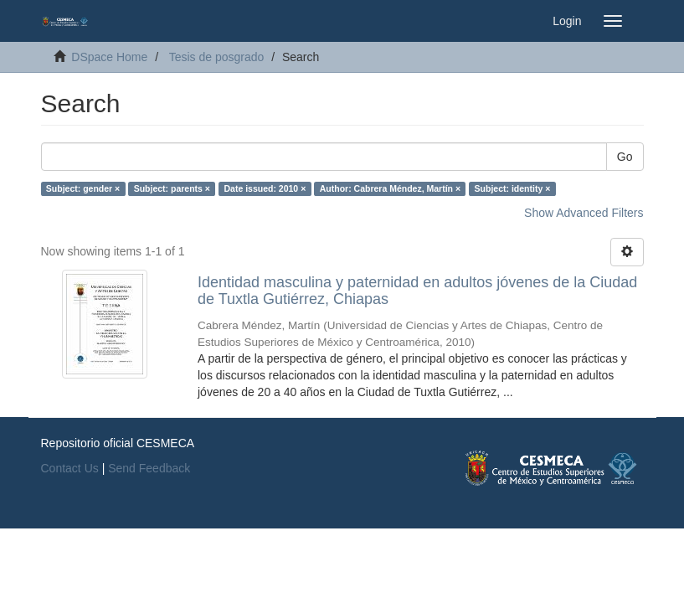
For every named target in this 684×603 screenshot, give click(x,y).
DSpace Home (109, 57)
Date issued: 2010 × (265, 188)
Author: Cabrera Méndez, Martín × (390, 188)
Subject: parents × (172, 188)
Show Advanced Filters (583, 212)
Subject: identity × (513, 188)
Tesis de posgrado (217, 57)
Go (625, 156)
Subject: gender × (83, 188)
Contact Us (70, 468)
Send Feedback (149, 468)
